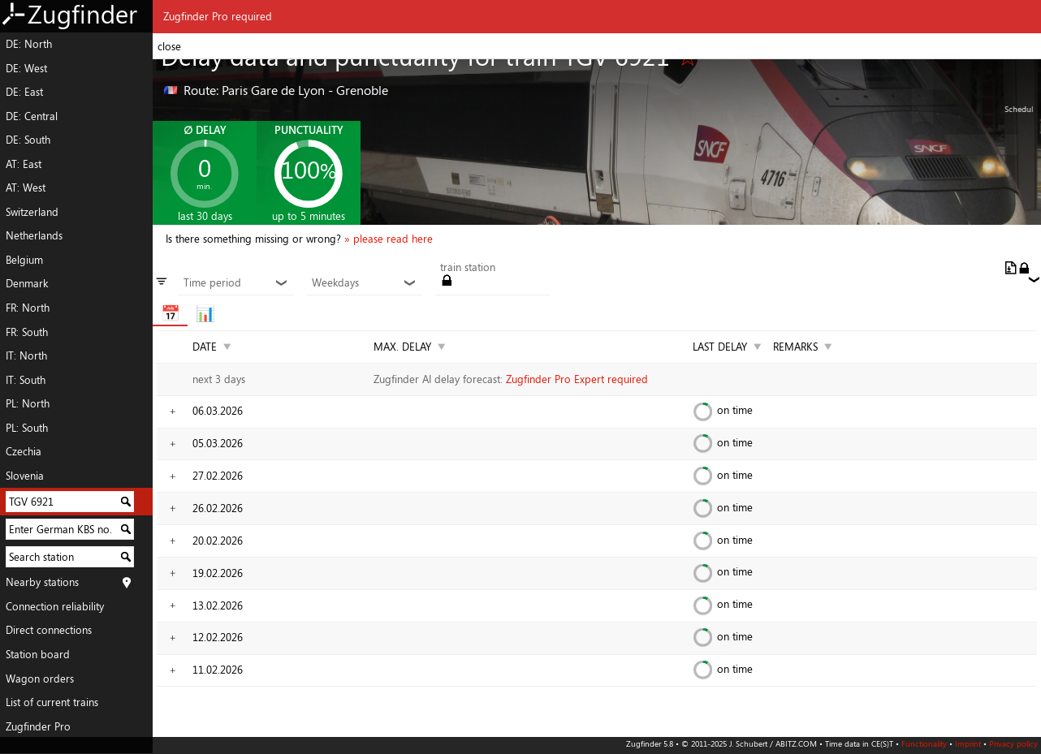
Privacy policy (1013, 743)
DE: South (28, 139)
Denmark (27, 283)
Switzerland (32, 212)
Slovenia (25, 475)
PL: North (28, 403)
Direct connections (49, 630)
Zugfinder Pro (38, 726)
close (169, 46)
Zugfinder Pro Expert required (577, 379)
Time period (235, 283)
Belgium (24, 259)
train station (467, 267)
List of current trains (52, 702)
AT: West (25, 187)
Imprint (968, 743)
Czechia (23, 451)
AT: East (23, 164)
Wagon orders (40, 678)
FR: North (28, 307)
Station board (38, 654)
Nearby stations (42, 582)
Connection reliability (55, 606)
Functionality (924, 743)
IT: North (26, 355)
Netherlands (34, 235)
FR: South (27, 332)
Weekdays (364, 283)
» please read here (388, 238)
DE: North (29, 44)
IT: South (25, 380)
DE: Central (32, 116)
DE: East (24, 91)
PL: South (27, 427)
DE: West (26, 68)
